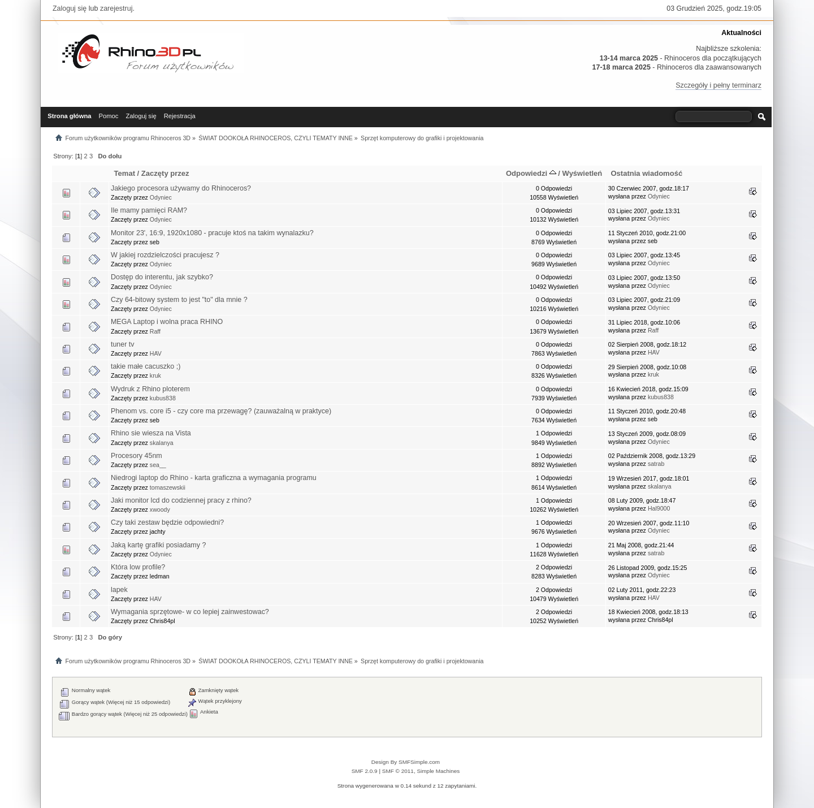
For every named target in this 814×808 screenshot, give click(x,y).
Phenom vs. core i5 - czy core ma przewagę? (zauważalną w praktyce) (221, 411)
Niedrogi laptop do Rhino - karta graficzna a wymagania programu (214, 478)
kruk (155, 375)
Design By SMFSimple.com (405, 762)
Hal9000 (659, 508)
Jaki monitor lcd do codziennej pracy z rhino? (181, 500)
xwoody (160, 509)
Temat (124, 173)
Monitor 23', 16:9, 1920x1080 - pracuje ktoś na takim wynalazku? (212, 233)
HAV (156, 353)
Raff (155, 331)
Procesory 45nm (136, 456)
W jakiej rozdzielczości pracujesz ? (165, 255)
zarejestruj (116, 8)
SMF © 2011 (398, 771)
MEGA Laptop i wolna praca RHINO (167, 322)
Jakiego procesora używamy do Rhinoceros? (181, 188)
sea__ (158, 464)
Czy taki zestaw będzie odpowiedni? (167, 522)
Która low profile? (138, 567)
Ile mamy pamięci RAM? (149, 210)
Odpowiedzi (531, 173)
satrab (656, 463)
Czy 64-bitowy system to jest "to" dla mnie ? (179, 300)
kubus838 (163, 398)
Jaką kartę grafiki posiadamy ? (158, 545)
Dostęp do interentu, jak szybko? (162, 277)
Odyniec (161, 197)
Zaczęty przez (165, 173)
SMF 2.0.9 (365, 771)
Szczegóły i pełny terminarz (718, 85)
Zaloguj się (69, 8)
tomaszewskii (167, 487)
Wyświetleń (582, 173)
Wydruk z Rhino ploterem (150, 389)
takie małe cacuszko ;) (145, 366)
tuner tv (123, 344)
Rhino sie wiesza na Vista (151, 433)
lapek (119, 590)
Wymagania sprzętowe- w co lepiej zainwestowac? (190, 612)
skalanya (162, 442)
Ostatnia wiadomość (646, 173)
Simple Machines (438, 771)
